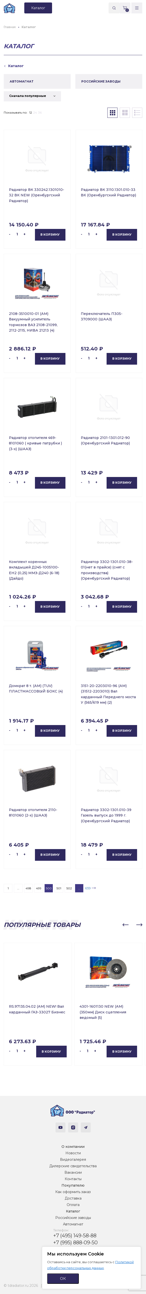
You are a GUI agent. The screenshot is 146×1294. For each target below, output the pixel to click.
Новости (73, 1153)
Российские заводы (73, 1217)
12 (30, 112)
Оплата (73, 1205)
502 (69, 888)
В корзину (50, 234)
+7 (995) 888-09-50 (75, 1243)
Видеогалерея (73, 1159)
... (18, 888)
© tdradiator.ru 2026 (21, 1285)
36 (40, 112)
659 (88, 888)
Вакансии (73, 1172)
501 (59, 888)
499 (38, 888)
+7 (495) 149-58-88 (74, 1236)
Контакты (73, 1179)
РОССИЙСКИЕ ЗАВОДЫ (100, 81)
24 (35, 112)
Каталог (73, 1211)
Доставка (73, 1198)
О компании (73, 1146)
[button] (125, 924)
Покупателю (73, 1185)
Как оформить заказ (73, 1192)
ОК (63, 1278)
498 (28, 888)
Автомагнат (73, 1224)
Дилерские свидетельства (73, 1166)
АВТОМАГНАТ (21, 81)
